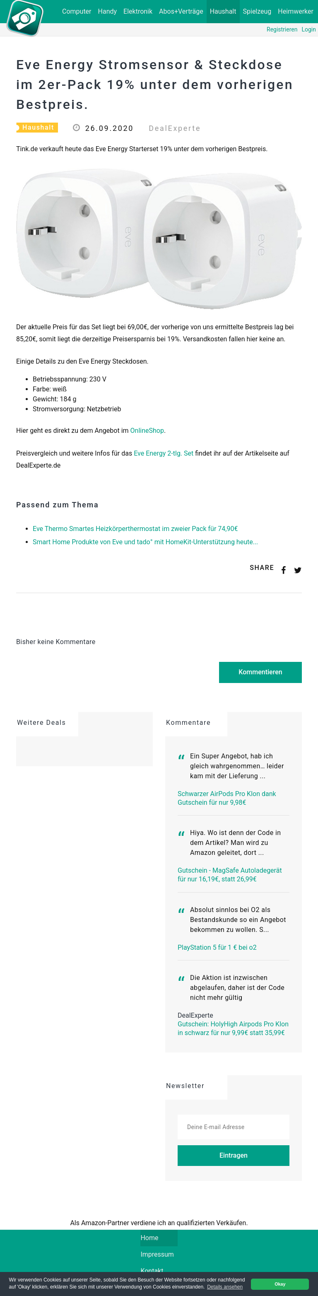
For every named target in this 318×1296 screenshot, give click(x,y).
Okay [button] (280, 1284)
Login (308, 29)
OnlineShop (147, 430)
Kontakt (151, 1271)
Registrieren (282, 29)
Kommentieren (260, 672)
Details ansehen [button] (225, 1287)
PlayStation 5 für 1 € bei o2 (217, 947)
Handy (107, 11)
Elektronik (137, 11)
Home (158, 1237)
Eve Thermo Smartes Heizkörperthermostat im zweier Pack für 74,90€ (135, 529)
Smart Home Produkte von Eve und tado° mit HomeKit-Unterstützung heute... (145, 542)
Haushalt (223, 11)
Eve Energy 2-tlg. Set (163, 453)
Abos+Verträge (181, 11)
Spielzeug (257, 11)
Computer (77, 11)
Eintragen (233, 1155)
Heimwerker (295, 11)
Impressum (157, 1254)
